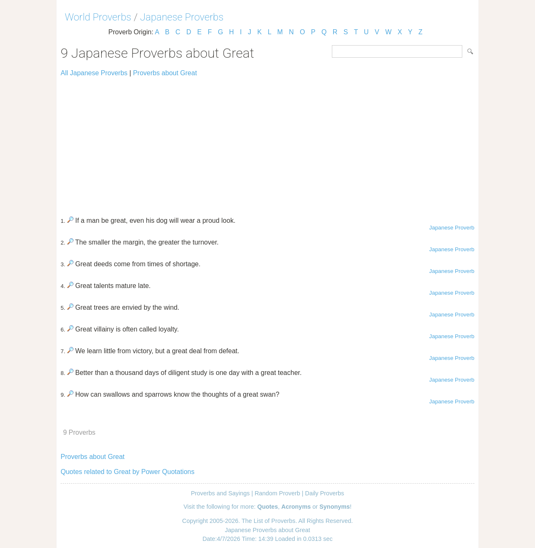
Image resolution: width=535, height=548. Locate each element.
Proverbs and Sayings (220, 493)
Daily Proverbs (324, 493)
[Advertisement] (267, 142)
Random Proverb (277, 493)
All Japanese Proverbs (94, 72)
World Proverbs (98, 17)
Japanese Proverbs (182, 17)
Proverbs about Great (165, 72)
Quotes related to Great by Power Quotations (127, 471)
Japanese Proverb (451, 227)
